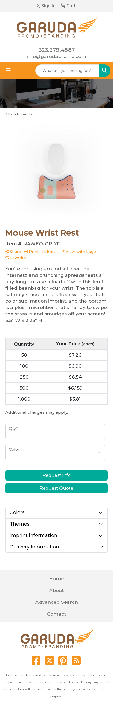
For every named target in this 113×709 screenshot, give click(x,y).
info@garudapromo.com (56, 56)
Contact (56, 614)
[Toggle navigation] (8, 70)
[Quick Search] (67, 70)
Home (56, 578)
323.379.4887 (57, 50)
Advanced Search (56, 602)
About (56, 590)
